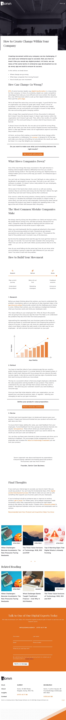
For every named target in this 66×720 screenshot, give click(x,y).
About (3, 689)
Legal (63, 700)
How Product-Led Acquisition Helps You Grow (31, 512)
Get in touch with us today (33, 154)
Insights (4, 692)
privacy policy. (29, 658)
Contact (4, 696)
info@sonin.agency (27, 627)
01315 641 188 (48, 696)
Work (3, 685)
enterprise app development (41, 64)
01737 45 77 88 (41, 627)
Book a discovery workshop (33, 406)
